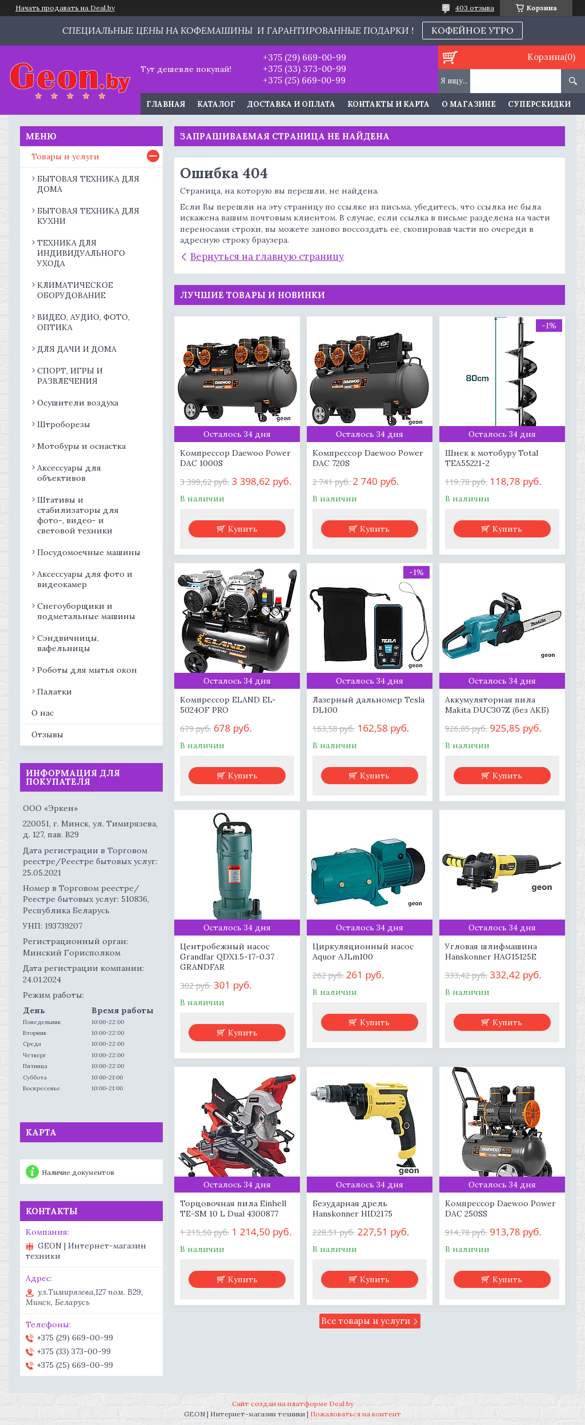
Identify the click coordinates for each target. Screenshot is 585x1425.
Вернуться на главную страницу (267, 256)
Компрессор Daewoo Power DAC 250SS (500, 1208)
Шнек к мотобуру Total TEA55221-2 (491, 458)
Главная (165, 104)
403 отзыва (474, 7)
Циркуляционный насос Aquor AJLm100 (363, 951)
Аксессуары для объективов (69, 473)
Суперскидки (539, 104)
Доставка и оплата (291, 104)
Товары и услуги (65, 156)
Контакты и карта (388, 104)
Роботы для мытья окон (87, 670)
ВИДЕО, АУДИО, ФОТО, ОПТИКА (83, 322)
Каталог (216, 104)
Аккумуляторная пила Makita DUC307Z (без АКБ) (497, 705)
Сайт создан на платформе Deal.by (293, 1403)
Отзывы (47, 734)
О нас (42, 713)
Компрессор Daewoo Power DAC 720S (367, 458)
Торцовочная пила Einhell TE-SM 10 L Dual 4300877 (233, 1208)
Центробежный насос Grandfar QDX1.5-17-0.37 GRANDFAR (227, 956)
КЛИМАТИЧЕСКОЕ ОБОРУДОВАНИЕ (75, 290)
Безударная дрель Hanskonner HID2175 (352, 1208)
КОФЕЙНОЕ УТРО (472, 30)
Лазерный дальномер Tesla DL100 (368, 705)
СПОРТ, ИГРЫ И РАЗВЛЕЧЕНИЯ (70, 376)
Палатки (54, 692)
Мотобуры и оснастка (81, 446)
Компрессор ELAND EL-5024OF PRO (228, 705)
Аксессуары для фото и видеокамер (85, 579)
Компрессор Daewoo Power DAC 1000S (235, 458)
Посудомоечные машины (89, 552)
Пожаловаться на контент (355, 1414)
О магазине (469, 104)
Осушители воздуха (77, 403)
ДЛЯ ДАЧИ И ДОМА (77, 349)
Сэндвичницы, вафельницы (68, 643)
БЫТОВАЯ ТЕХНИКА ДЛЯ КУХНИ (88, 216)
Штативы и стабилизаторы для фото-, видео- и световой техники (78, 515)
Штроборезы (63, 424)
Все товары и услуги (365, 1320)
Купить (243, 529)
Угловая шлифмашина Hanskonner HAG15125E (491, 951)
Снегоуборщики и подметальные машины (86, 611)
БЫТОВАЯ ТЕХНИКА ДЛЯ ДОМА (88, 184)
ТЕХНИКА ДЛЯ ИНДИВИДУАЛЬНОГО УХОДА (81, 253)
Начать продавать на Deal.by (65, 8)
